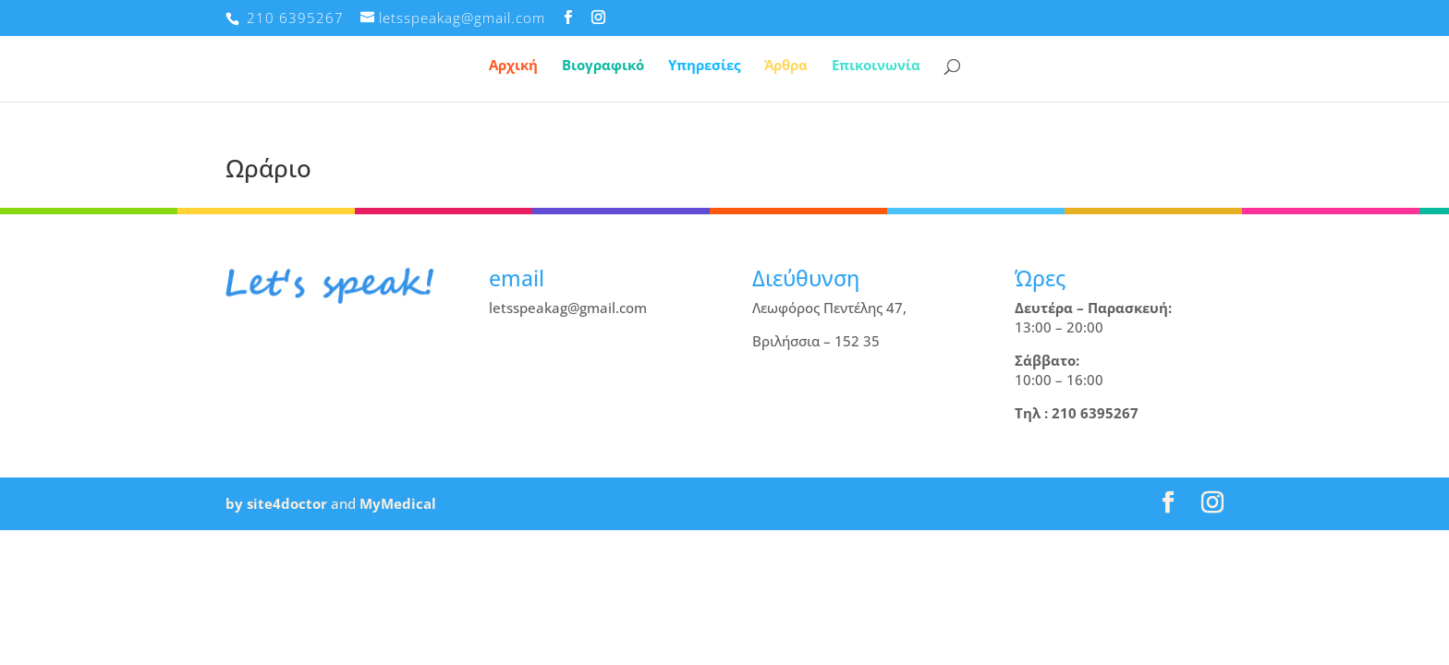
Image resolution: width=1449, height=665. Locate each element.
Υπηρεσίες (704, 66)
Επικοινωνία (876, 66)
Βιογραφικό (603, 66)
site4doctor (287, 503)
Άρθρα (786, 66)
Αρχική (513, 66)
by (234, 503)
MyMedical (397, 503)
